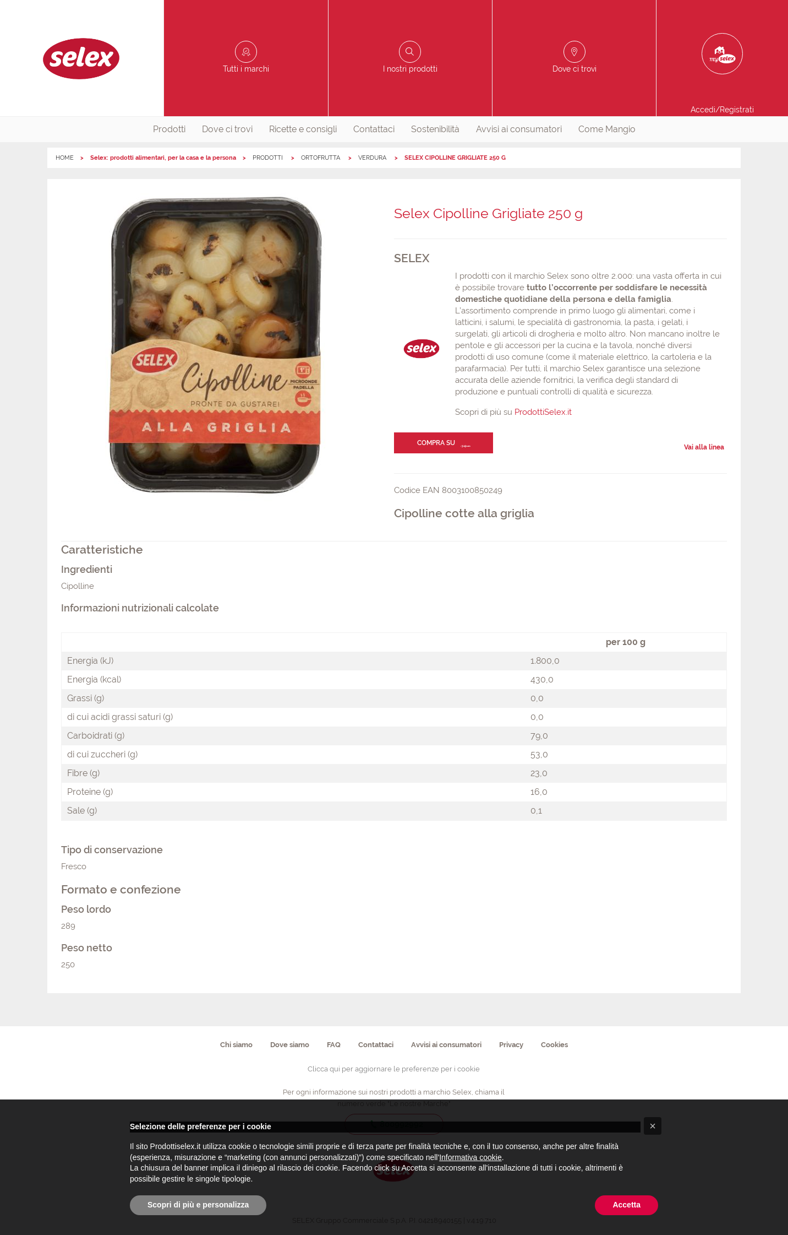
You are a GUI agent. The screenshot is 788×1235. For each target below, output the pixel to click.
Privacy (511, 1045)
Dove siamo (289, 1045)
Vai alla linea (704, 447)
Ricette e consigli (303, 129)
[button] (652, 1126)
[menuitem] (169, 129)
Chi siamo (236, 1045)
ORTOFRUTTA (321, 157)
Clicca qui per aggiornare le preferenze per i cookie (394, 1069)
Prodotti (169, 129)
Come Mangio (607, 129)
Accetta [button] (626, 1204)
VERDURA (373, 157)
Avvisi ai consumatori (519, 129)
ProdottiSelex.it (543, 412)
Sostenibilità (435, 129)
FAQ (334, 1045)
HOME (65, 157)
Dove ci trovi (227, 129)
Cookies (554, 1045)
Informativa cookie (470, 1157)
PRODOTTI (268, 157)
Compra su (436, 443)
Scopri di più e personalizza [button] (198, 1204)
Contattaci (374, 129)
